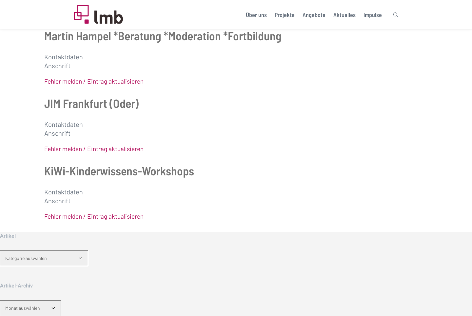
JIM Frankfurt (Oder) (91, 103)
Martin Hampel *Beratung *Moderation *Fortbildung (163, 36)
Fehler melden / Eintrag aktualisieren (94, 81)
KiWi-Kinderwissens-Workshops (119, 171)
